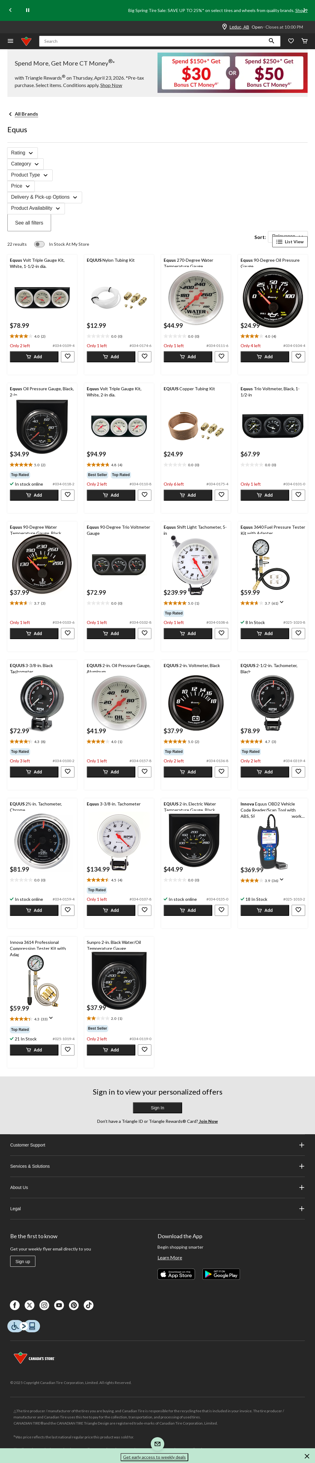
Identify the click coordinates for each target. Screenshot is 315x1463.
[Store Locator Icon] (224, 27)
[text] (42, 336)
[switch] (61, 244)
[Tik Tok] (89, 1305)
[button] (271, 41)
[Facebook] (15, 1305)
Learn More (170, 1257)
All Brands (26, 114)
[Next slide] (304, 10)
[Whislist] (291, 41)
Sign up (22, 1261)
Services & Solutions (157, 1166)
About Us (157, 1187)
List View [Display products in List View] (290, 242)
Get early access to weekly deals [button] (154, 1457)
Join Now (208, 1121)
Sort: (260, 237)
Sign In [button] (157, 1107)
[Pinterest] (74, 1305)
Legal (157, 1209)
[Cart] (304, 41)
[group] (42, 475)
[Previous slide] (10, 10)
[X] (29, 1305)
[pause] (28, 10)
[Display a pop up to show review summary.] (283, 604)
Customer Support (157, 1145)
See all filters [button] (29, 222)
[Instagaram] (44, 1305)
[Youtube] (59, 1305)
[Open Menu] (10, 41)
